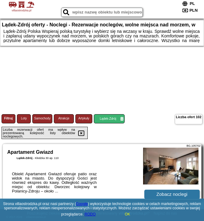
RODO (90, 214)
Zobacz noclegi (171, 194)
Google (82, 204)
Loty (24, 118)
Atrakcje (63, 118)
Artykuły (84, 118)
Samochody (42, 118)
